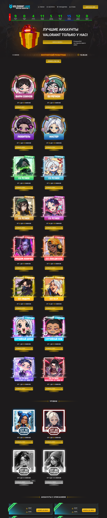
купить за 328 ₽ (89, 466)
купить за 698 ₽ (43, 361)
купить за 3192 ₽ (43, 374)
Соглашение (60, 510)
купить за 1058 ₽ (88, 374)
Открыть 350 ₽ (20, 196)
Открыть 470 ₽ (64, 164)
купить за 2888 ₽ (88, 426)
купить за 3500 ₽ (88, 400)
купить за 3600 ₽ (43, 296)
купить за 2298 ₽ (43, 413)
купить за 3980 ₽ (43, 309)
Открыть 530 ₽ (87, 99)
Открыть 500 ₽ (42, 132)
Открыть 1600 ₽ (87, 132)
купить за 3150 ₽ (43, 400)
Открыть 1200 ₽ (87, 242)
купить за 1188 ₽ (88, 283)
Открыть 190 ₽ (20, 164)
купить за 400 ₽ (89, 452)
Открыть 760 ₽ (87, 164)
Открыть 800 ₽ (64, 132)
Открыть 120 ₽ (20, 242)
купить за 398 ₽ (43, 452)
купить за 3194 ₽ (43, 387)
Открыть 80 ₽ (20, 99)
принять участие (53, 61)
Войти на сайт (90, 7)
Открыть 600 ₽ (42, 242)
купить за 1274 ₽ (43, 439)
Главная (41, 7)
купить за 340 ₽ (66, 492)
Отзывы (72, 7)
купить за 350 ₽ (43, 466)
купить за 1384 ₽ (88, 309)
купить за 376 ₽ (89, 348)
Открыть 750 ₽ (87, 196)
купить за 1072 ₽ (43, 322)
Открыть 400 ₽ (42, 99)
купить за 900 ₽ (43, 335)
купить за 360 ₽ (43, 479)
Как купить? (51, 7)
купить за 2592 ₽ (88, 322)
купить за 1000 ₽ (88, 270)
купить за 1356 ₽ (88, 387)
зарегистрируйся (56, 43)
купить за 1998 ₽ (43, 348)
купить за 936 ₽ (43, 270)
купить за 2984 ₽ (88, 296)
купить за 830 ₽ (89, 361)
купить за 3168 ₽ (88, 335)
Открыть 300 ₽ (20, 132)
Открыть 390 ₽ (42, 196)
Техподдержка (62, 7)
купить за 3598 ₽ (43, 283)
